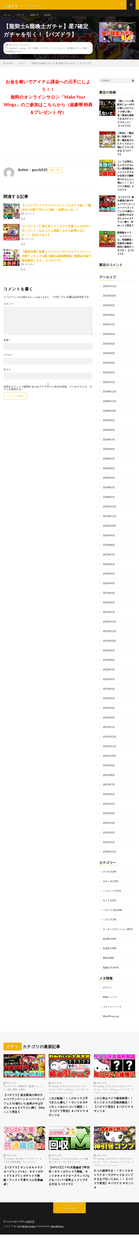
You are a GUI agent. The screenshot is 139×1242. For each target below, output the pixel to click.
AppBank (13, 55)
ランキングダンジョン (115, 927)
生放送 (106, 946)
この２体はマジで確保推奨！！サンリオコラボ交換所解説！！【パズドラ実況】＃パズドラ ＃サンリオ (114, 1103)
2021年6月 (109, 794)
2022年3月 (109, 709)
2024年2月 (109, 491)
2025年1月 (109, 387)
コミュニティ (28, 1164)
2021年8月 (109, 775)
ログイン (108, 985)
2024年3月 (109, 482)
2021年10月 (110, 756)
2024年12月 (110, 397)
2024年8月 (109, 435)
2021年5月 (109, 804)
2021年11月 (110, 747)
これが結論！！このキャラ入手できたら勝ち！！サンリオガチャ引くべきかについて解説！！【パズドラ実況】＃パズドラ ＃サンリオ (69, 1106)
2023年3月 (109, 595)
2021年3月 (109, 822)
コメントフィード (113, 1004)
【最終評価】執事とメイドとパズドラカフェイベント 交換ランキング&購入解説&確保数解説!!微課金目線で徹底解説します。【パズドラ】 (57, 263)
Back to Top (69, 1216)
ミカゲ (106, 918)
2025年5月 (109, 349)
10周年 (22, 1087)
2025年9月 (109, 312)
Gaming (22, 55)
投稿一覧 (54, 177)
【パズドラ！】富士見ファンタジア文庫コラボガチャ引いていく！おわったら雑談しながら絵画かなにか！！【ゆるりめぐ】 (56, 238)
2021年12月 (110, 737)
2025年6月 (109, 340)
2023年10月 (110, 529)
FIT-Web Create (27, 1233)
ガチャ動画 (32, 55)
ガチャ (27, 52)
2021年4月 (109, 813)
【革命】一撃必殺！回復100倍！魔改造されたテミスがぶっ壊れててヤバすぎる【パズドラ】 (125, 151)
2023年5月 (109, 577)
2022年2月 (109, 718)
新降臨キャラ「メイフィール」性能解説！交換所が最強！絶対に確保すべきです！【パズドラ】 (125, 250)
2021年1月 (109, 841)
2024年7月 (109, 444)
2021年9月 (109, 766)
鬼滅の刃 (37, 18)
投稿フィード (110, 995)
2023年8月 (109, 548)
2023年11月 (110, 520)
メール (8, 362)
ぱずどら (56, 1164)
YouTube (19, 1161)
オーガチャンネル (71, 1164)
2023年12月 (110, 510)
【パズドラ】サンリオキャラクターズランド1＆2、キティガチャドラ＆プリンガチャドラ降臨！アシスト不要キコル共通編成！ (23, 1180)
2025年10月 (110, 302)
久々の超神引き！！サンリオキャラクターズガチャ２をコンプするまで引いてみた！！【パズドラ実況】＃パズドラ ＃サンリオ (114, 1183)
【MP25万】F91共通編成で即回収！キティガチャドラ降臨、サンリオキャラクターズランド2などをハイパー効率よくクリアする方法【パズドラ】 (69, 1182)
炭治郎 (52, 18)
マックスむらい (57, 55)
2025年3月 (109, 368)
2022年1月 (109, 728)
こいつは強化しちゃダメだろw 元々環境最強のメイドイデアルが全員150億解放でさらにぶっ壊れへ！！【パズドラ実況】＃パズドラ (125, 182)
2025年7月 (109, 331)
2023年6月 (109, 567)
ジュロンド (109, 890)
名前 (6, 347)
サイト (7, 376)
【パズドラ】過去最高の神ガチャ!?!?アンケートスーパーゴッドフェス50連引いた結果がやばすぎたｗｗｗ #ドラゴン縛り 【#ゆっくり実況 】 (126, 218)
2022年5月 (109, 690)
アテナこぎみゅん (65, 1087)
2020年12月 (110, 851)
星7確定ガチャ (74, 55)
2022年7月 (109, 671)
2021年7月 (109, 785)
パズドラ (22, 18)
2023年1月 (109, 614)
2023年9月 (109, 539)
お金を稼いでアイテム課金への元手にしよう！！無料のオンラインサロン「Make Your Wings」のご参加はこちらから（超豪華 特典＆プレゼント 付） (48, 104)
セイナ (106, 899)
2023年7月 (109, 558)
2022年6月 (109, 681)
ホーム (7, 18)
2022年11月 (110, 633)
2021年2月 (109, 832)
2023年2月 (109, 605)
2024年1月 (109, 501)
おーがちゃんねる (69, 1161)
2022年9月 (109, 652)
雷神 (105, 956)
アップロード (31, 1161)
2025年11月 (110, 293)
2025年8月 (109, 321)
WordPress (60, 1233)
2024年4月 (109, 472)
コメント (8, 311)
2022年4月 (109, 700)
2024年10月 (110, 416)
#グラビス (11, 1084)
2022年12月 (110, 624)
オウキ (106, 871)
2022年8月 (109, 662)
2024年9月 (109, 425)
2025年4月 (109, 359)
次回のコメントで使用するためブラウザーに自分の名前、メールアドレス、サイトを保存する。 (47, 395)
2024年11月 (110, 406)
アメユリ (80, 1087)
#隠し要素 (12, 1087)
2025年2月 (109, 378)
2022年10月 (110, 643)
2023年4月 (109, 586)
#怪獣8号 (22, 1084)
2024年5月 (109, 463)
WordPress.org (111, 1014)
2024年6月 (109, 454)
